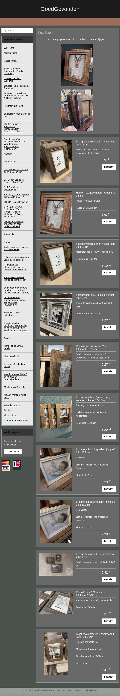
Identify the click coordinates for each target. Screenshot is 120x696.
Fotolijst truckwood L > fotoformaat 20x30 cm (95, 555)
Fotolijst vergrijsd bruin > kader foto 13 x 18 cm (95, 245)
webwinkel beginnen (67, 690)
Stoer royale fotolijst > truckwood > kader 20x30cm (95, 635)
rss (57, 690)
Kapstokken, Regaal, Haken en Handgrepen (15, 278)
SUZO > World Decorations (11, 188)
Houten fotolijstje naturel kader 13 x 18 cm (95, 194)
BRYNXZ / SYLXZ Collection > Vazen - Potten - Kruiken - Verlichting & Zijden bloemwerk (14, 212)
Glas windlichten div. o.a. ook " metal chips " (16, 170)
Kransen (8, 242)
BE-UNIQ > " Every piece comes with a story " (16, 195)
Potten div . (9, 234)
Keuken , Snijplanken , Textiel (15, 365)
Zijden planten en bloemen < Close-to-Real (17, 248)
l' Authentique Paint (13, 106)
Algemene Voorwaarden (16, 420)
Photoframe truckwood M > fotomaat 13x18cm (91, 347)
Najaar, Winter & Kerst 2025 (15, 396)
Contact (8, 410)
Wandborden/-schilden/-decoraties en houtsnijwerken (15, 377)
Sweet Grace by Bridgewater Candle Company (13, 71)
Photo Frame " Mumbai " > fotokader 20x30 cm (91, 594)
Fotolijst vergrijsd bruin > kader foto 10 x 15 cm (95, 143)
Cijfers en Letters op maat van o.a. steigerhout (16, 258)
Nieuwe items (10, 53)
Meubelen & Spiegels (14, 387)
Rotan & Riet (10, 161)
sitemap (51, 690)
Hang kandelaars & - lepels (14, 347)
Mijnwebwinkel (91, 690)
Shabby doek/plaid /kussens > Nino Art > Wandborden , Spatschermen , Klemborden (14, 144)
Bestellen (108, 167)
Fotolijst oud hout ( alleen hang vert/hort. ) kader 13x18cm (93, 398)
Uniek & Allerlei (11, 356)
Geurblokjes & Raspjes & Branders (16, 87)
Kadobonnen (10, 61)
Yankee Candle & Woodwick (12, 79)
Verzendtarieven (12, 415)
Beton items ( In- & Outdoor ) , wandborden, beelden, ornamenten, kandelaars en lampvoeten (17, 327)
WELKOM (9, 48)
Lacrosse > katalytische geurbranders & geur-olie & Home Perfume (16, 95)
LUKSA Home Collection (16, 202)
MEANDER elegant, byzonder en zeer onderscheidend (14, 224)
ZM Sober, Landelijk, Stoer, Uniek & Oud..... (15, 181)
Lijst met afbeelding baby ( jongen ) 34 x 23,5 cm (95, 451)
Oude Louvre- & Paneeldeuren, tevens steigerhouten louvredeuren (15, 301)
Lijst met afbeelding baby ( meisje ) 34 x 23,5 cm (95, 503)
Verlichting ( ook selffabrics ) (12, 313)
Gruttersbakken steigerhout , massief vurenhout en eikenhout (15, 267)
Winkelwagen (13, 451)
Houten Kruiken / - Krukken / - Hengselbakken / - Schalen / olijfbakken (14, 128)
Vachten (8, 154)
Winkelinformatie (12, 405)
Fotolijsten (9, 338)
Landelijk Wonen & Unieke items (17, 115)
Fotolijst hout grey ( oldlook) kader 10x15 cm (95, 296)
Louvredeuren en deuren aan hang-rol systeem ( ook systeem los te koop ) (16, 290)
